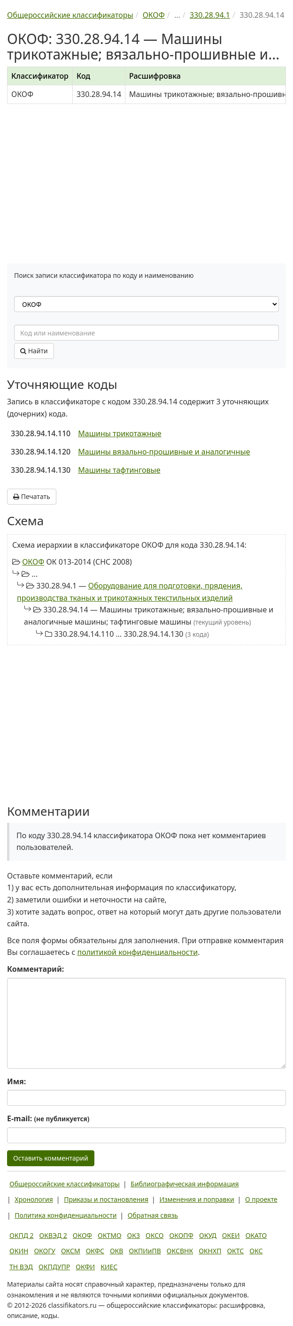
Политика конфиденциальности (65, 1215)
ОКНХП (210, 1250)
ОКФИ (85, 1266)
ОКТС (235, 1250)
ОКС (255, 1250)
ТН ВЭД (21, 1266)
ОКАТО (256, 1235)
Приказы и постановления (106, 1199)
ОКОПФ (181, 1235)
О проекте (261, 1199)
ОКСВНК (180, 1250)
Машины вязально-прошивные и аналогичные (164, 452)
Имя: (16, 1081)
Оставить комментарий (50, 1158)
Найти (34, 350)
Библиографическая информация (185, 1183)
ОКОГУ (44, 1250)
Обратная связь (153, 1215)
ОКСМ (70, 1250)
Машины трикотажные (119, 433)
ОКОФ (33, 562)
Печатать (31, 496)
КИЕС (108, 1266)
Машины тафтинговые (119, 470)
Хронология (34, 1199)
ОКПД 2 (21, 1235)
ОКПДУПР (54, 1266)
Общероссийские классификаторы (64, 1183)
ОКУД (207, 1235)
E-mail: (48, 1118)
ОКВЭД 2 (53, 1235)
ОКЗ (133, 1235)
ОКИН (18, 1250)
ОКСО (154, 1235)
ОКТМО (110, 1235)
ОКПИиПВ (145, 1250)
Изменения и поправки (196, 1199)
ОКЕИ (231, 1235)
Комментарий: (35, 969)
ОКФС (95, 1250)
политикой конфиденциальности (137, 952)
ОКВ (116, 1250)
